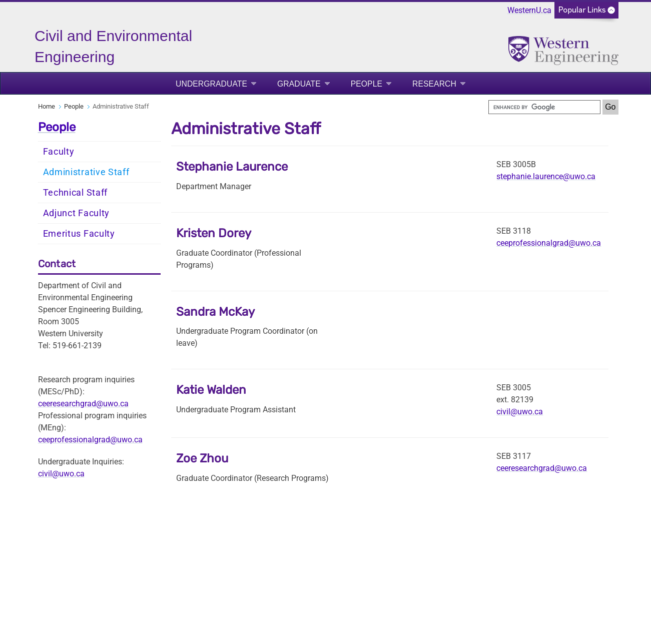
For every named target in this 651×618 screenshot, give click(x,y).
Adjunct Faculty (76, 213)
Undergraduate (211, 84)
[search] (544, 107)
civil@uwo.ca (61, 473)
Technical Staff (75, 193)
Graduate (299, 84)
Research (434, 84)
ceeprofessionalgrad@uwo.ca (90, 439)
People (366, 84)
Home (46, 106)
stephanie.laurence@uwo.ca (545, 176)
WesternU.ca (529, 10)
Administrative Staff (86, 172)
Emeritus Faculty (79, 234)
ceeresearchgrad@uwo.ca (83, 403)
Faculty (59, 152)
